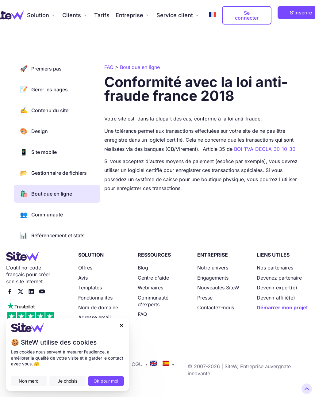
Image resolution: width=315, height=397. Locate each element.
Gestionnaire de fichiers (53, 173)
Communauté (41, 214)
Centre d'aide (153, 278)
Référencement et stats (52, 235)
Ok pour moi (106, 381)
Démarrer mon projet (282, 307)
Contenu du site (44, 110)
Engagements (213, 278)
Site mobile (38, 152)
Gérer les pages (44, 89)
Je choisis (67, 381)
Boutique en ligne (46, 193)
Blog (143, 268)
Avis (83, 278)
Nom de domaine (98, 307)
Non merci (29, 381)
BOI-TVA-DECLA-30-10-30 (264, 149)
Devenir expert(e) (277, 287)
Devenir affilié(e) (276, 298)
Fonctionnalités (95, 298)
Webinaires (150, 287)
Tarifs (101, 15)
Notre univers (212, 268)
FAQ (142, 314)
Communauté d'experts (153, 301)
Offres (85, 268)
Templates (90, 287)
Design (34, 131)
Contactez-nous (215, 307)
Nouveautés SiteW (218, 287)
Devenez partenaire (279, 278)
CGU (137, 364)
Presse (205, 298)
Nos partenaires (275, 268)
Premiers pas (41, 68)
